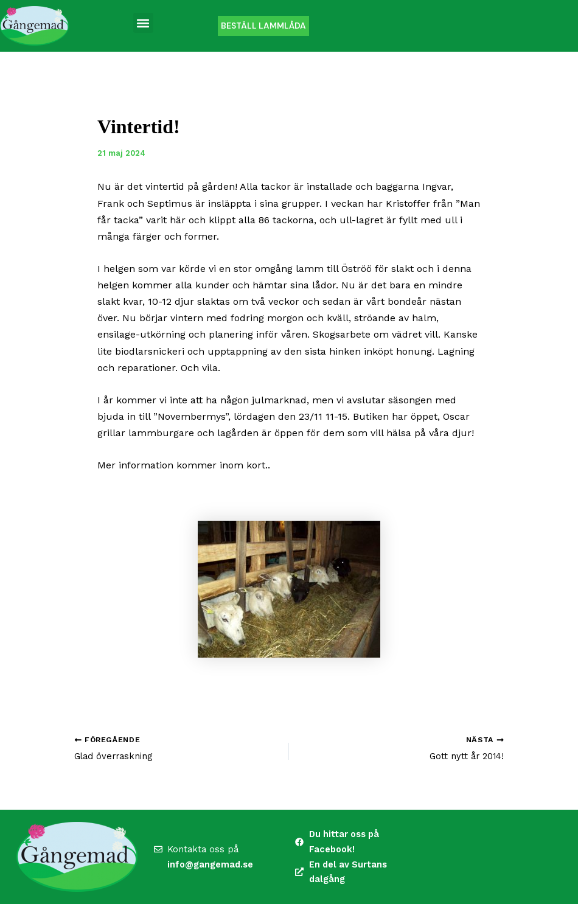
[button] (143, 23)
